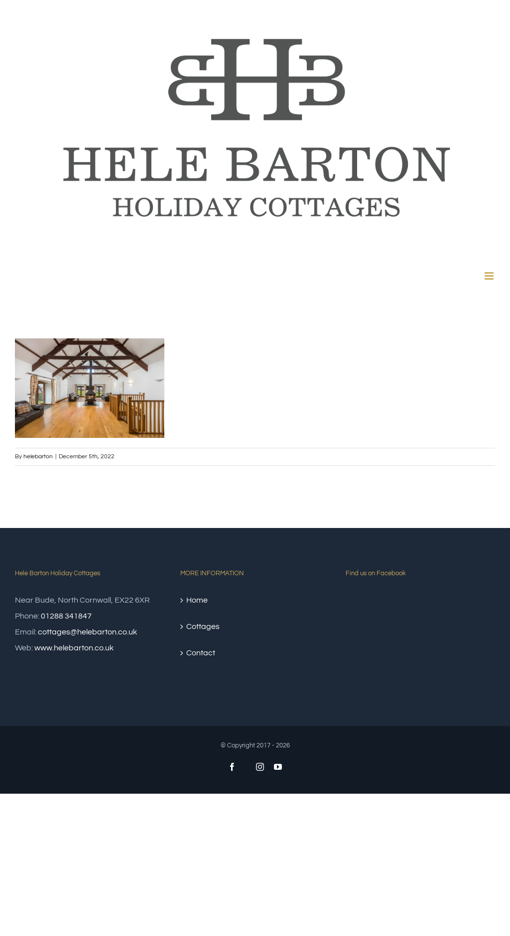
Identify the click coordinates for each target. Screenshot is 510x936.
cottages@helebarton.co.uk (87, 632)
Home (197, 600)
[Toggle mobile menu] (490, 276)
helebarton (38, 456)
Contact (200, 653)
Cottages (203, 626)
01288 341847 (66, 616)
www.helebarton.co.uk (74, 648)
